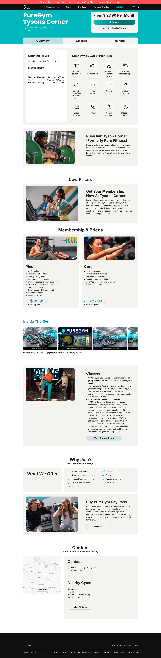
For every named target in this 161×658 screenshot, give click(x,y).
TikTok (113, 645)
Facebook (128, 645)
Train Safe (63, 652)
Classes (81, 40)
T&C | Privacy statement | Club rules (88, 652)
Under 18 (72, 652)
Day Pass (82, 7)
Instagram (120, 645)
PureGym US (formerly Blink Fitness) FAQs (125, 652)
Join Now (120, 7)
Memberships (52, 7)
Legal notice (106, 652)
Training (119, 40)
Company (55, 652)
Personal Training (101, 7)
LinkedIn (136, 645)
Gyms (68, 7)
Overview (43, 40)
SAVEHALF (86, 2)
